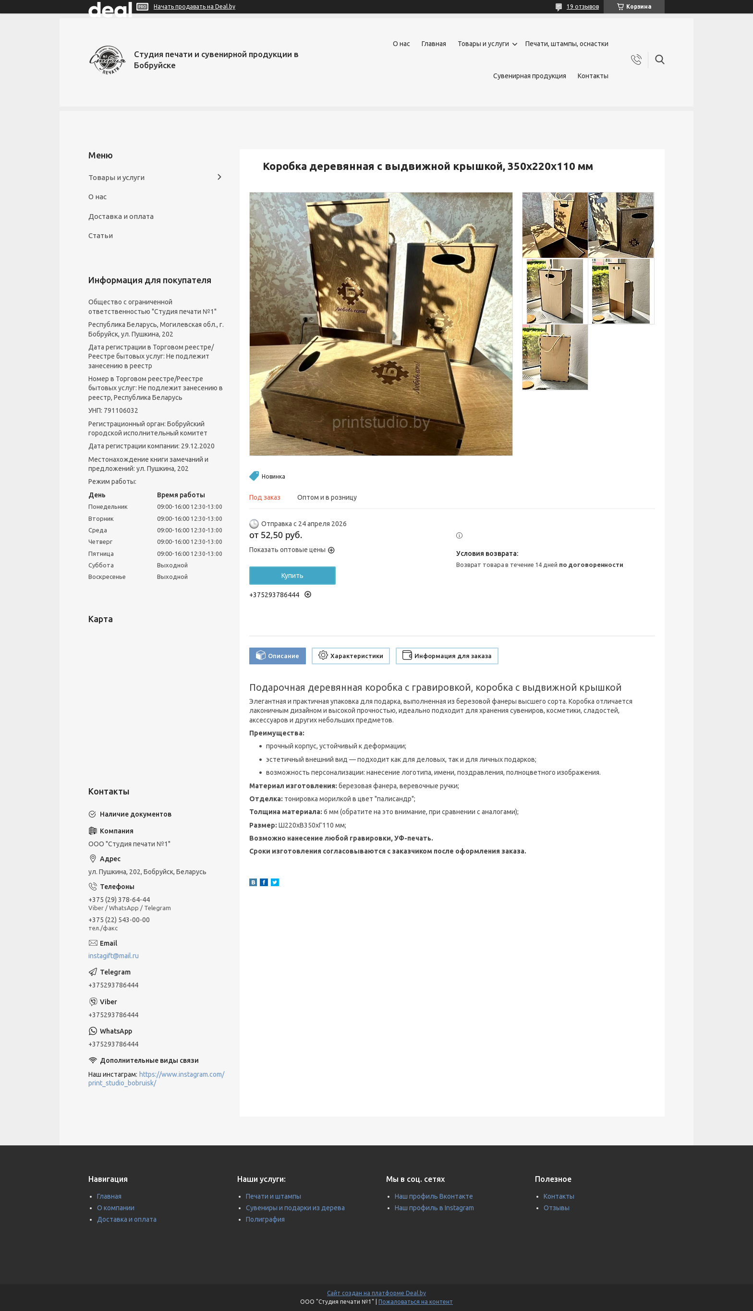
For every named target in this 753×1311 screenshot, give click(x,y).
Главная (434, 44)
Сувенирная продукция (529, 76)
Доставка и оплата (121, 216)
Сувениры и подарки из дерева (295, 1208)
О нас (401, 44)
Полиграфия (265, 1219)
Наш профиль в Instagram (434, 1208)
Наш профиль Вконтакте (434, 1196)
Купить (292, 575)
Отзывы (557, 1208)
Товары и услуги (483, 44)
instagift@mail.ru (113, 956)
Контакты (593, 76)
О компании (115, 1208)
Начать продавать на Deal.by (194, 6)
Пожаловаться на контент (415, 1302)
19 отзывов (583, 6)
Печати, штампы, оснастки (566, 44)
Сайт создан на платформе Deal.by (376, 1293)
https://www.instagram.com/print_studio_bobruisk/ (156, 1078)
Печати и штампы (273, 1196)
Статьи (100, 235)
